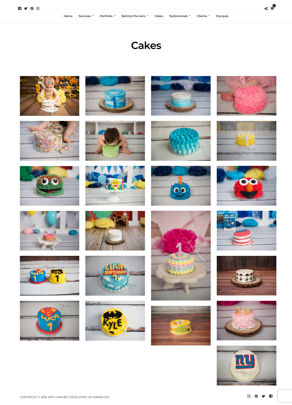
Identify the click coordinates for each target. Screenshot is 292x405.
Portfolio (106, 16)
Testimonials (178, 16)
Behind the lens (133, 16)
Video (159, 16)
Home (68, 16)
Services (85, 16)
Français (222, 16)
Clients (202, 16)
